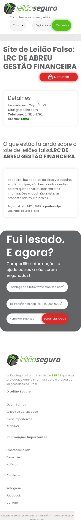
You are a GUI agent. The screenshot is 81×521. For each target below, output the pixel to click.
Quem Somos (16, 404)
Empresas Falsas (18, 450)
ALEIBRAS (55, 375)
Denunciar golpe (55, 318)
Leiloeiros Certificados (22, 412)
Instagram (13, 488)
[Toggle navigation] (72, 37)
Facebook (13, 495)
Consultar (61, 25)
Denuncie (58, 77)
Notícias (12, 464)
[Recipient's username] (26, 318)
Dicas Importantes (19, 419)
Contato (12, 503)
